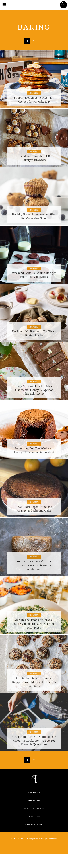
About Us (34, 792)
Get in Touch (34, 816)
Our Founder (34, 824)
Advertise (34, 800)
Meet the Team (34, 808)
